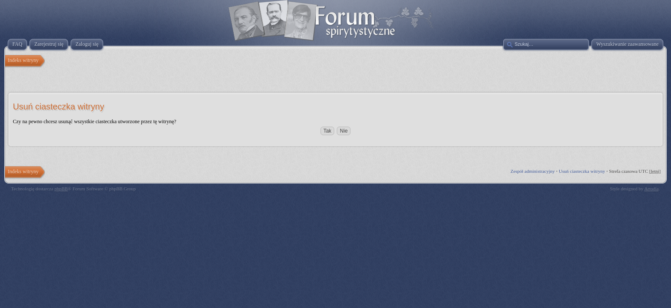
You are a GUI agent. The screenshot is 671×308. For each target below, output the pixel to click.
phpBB (61, 188)
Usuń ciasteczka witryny (582, 171)
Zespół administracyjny (533, 171)
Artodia (651, 188)
